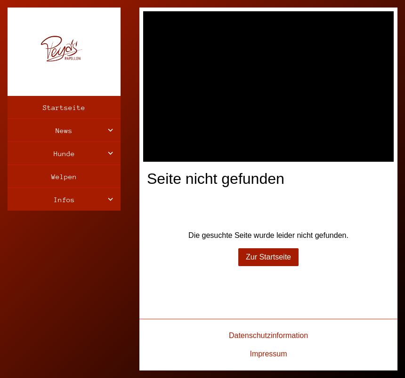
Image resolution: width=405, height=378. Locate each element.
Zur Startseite (268, 257)
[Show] (110, 130)
